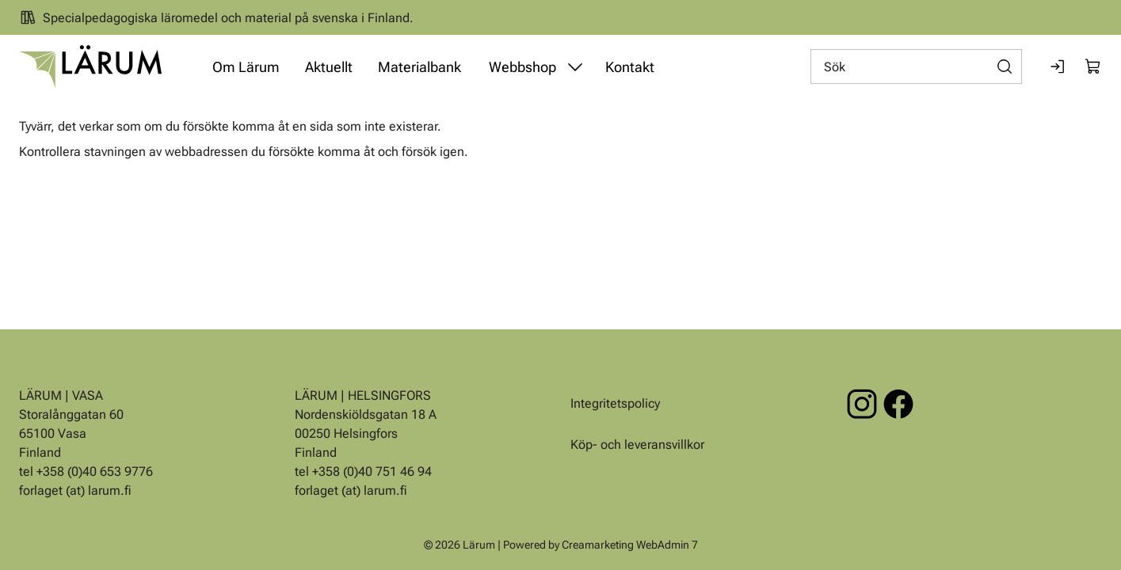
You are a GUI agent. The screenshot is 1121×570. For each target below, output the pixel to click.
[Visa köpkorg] (1093, 66)
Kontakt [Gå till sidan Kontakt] (629, 67)
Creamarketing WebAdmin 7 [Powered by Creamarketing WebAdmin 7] (630, 544)
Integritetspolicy (615, 403)
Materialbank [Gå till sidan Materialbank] (419, 67)
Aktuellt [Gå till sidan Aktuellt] (329, 67)
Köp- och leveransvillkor (637, 444)
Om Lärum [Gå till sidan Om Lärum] (246, 67)
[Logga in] (1058, 66)
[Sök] (916, 66)
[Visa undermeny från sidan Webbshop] (575, 67)
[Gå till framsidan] (90, 66)
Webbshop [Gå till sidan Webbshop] (522, 67)
